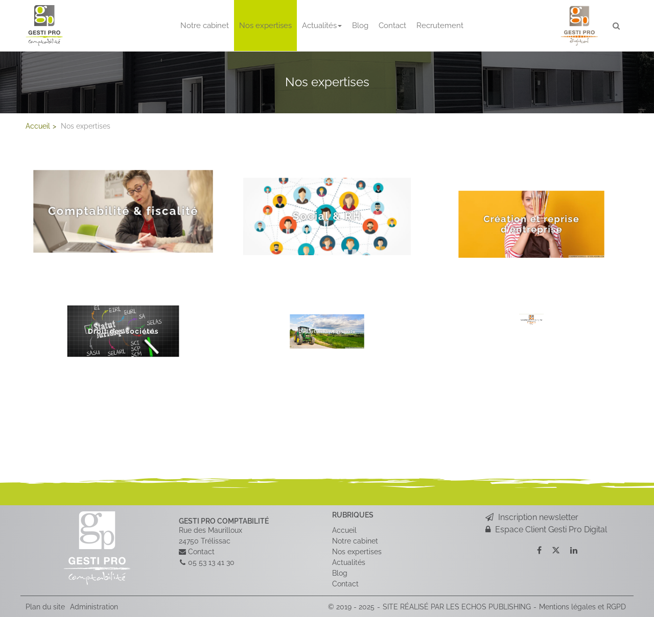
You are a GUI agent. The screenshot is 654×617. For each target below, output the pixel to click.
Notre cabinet (204, 25)
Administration (94, 606)
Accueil (344, 530)
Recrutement (439, 25)
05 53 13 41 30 (211, 562)
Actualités (322, 25)
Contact (392, 25)
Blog (360, 25)
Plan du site (45, 606)
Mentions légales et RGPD (582, 606)
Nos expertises (265, 25)
